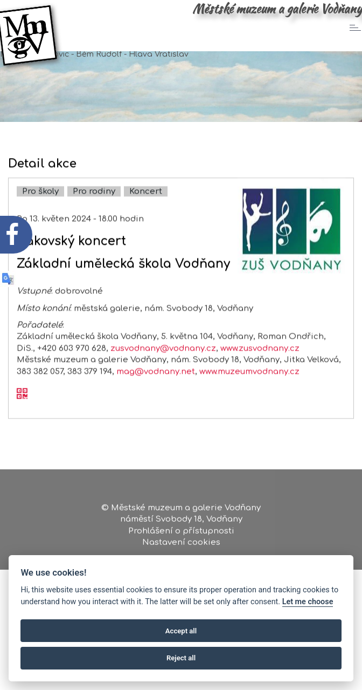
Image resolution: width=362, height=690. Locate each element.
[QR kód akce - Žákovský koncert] (22, 405)
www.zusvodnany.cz (260, 359)
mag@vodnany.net (155, 382)
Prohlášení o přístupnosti (181, 533)
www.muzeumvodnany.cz (249, 382)
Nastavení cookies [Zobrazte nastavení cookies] (181, 545)
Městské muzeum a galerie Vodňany (277, 8)
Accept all (181, 631)
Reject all (181, 658)
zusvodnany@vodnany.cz (163, 359)
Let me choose (307, 601)
